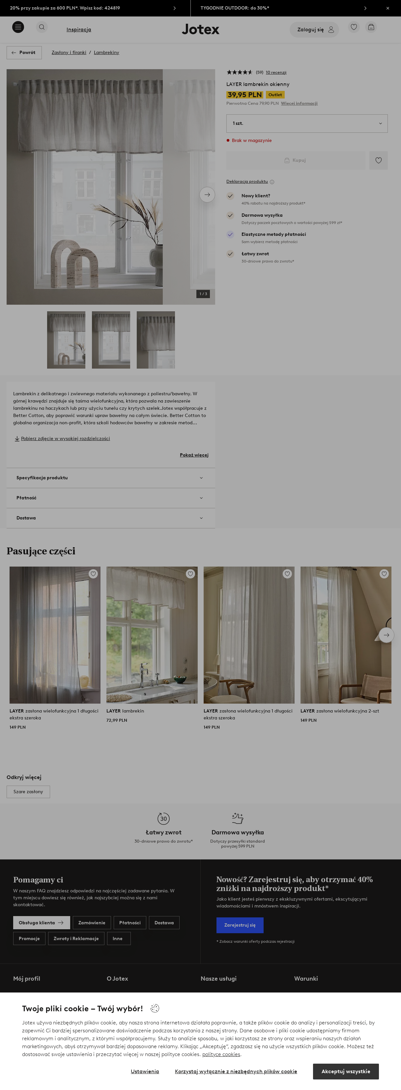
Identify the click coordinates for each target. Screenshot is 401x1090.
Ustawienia (145, 1071)
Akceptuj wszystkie (346, 1071)
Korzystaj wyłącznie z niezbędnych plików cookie (236, 1071)
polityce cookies (221, 1054)
